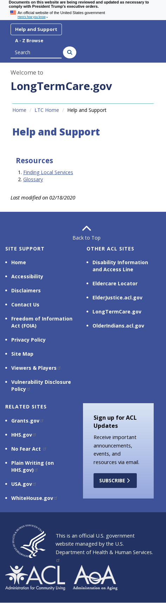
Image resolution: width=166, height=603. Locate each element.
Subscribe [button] (115, 480)
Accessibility (27, 276)
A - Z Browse (29, 41)
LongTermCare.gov (61, 85)
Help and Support (36, 29)
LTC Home (46, 110)
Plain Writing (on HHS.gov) (32, 466)
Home (19, 110)
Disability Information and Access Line (120, 266)
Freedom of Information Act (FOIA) (41, 322)
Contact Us (25, 304)
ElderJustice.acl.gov (117, 297)
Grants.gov (27, 420)
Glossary (33, 179)
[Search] (69, 52)
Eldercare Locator (115, 283)
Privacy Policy (28, 339)
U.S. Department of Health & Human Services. (104, 551)
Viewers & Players (36, 367)
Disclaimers (26, 290)
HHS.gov (24, 434)
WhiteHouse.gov (34, 498)
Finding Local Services (48, 172)
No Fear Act (29, 448)
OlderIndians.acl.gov (118, 325)
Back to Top (83, 232)
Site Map (22, 353)
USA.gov (24, 484)
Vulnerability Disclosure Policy (41, 385)
